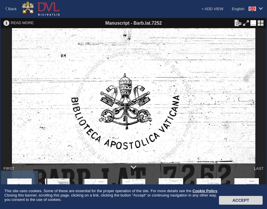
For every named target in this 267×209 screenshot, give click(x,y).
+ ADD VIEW (212, 9)
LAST (259, 168)
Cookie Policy (204, 191)
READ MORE (22, 23)
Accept (240, 200)
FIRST (9, 168)
